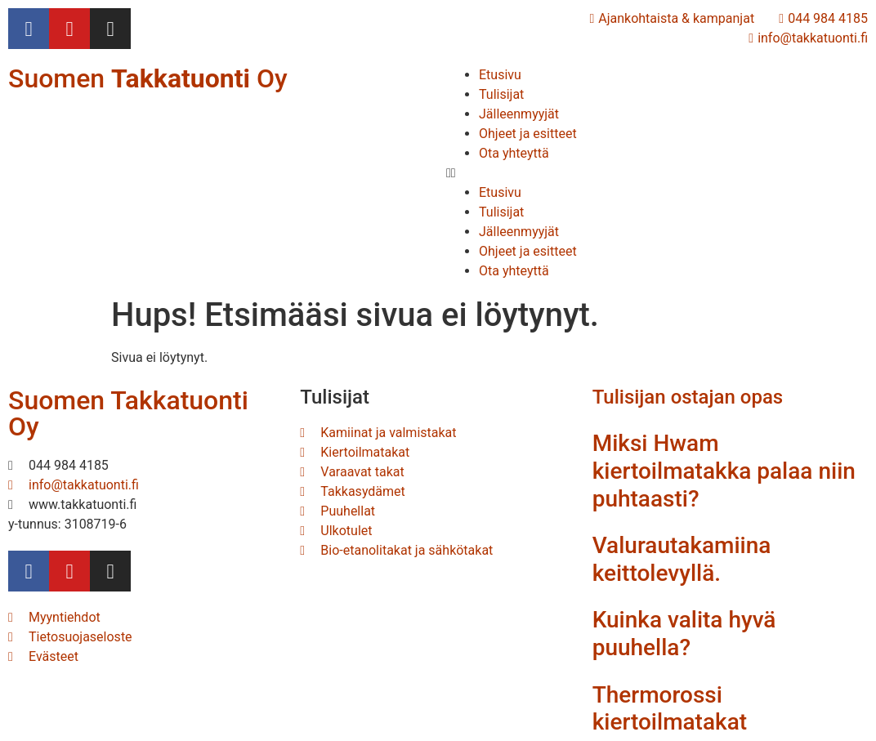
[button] (657, 173)
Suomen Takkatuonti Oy (128, 413)
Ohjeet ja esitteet (528, 133)
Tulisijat (501, 94)
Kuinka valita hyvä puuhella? (684, 633)
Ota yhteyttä (514, 153)
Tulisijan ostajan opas (688, 397)
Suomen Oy (148, 78)
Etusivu (500, 75)
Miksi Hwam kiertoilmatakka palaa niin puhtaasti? (724, 470)
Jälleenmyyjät (519, 114)
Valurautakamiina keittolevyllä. (681, 559)
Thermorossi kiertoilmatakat (669, 708)
